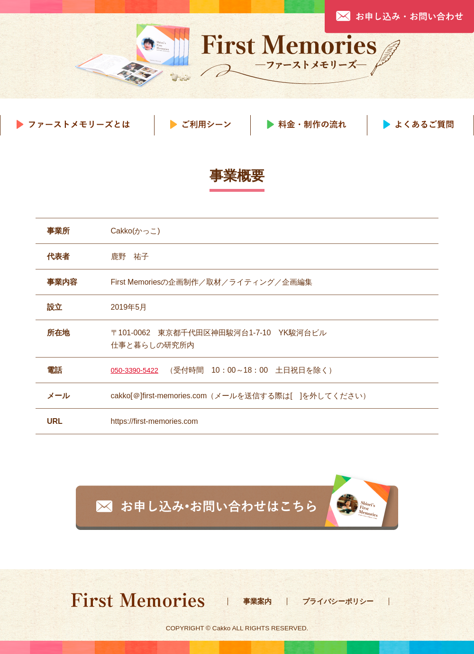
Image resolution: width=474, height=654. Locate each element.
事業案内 (258, 601)
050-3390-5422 (137, 370)
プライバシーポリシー (342, 601)
